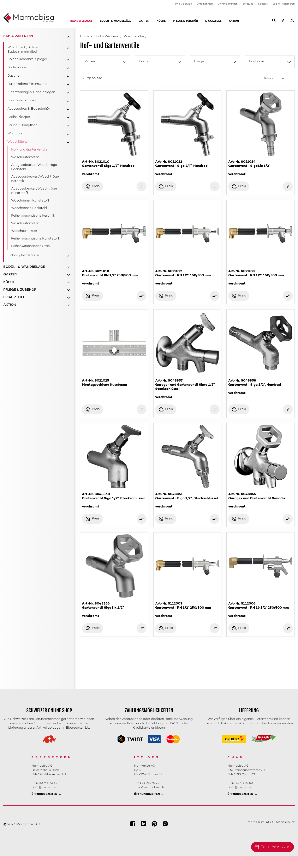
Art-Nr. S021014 (260, 168)
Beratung (248, 4)
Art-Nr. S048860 (114, 501)
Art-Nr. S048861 (187, 501)
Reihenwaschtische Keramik (33, 216)
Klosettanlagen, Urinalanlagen (31, 92)
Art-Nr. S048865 (260, 501)
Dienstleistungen (228, 4)
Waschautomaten (25, 157)
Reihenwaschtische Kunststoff (35, 239)
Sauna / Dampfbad (22, 125)
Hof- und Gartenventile (29, 150)
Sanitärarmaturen (21, 100)
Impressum (255, 822)
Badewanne (16, 67)
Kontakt (263, 4)
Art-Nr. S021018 (114, 278)
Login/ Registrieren (284, 4)
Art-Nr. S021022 (187, 278)
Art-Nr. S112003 (187, 610)
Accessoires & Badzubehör (28, 109)
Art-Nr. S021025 (114, 383)
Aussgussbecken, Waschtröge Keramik (35, 179)
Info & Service (183, 4)
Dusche (13, 76)
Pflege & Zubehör (185, 21)
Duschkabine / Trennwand (27, 84)
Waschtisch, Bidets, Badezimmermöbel (22, 50)
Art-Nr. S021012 (187, 168)
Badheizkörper (18, 117)
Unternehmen (205, 4)
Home (84, 36)
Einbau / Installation (23, 255)
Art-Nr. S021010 (114, 168)
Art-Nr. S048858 (260, 387)
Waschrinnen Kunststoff (30, 201)
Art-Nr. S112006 (260, 610)
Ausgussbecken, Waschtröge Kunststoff (34, 191)
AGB (269, 822)
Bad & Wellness (81, 21)
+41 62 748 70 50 (45, 783)
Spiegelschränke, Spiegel (27, 59)
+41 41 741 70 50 (241, 783)
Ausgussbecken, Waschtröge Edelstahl (34, 167)
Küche (161, 21)
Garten (144, 21)
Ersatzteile (213, 21)
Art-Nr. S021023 (260, 278)
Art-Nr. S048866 (114, 610)
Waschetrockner (24, 231)
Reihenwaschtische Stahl (30, 246)
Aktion (234, 21)
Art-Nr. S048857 (187, 389)
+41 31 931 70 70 (148, 783)
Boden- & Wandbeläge (115, 21)
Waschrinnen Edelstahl (29, 208)
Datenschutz (285, 822)
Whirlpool (15, 133)
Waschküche (17, 142)
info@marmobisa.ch (47, 787)
